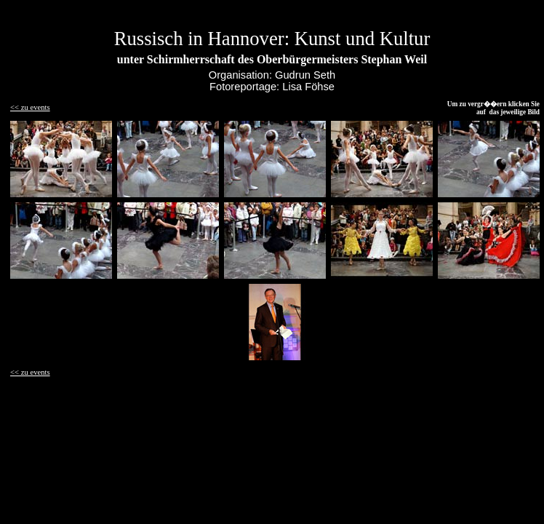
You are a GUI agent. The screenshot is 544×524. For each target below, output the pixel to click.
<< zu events (30, 107)
